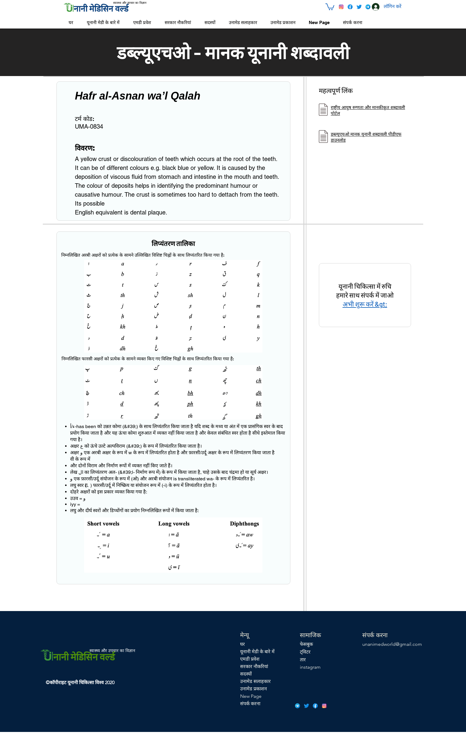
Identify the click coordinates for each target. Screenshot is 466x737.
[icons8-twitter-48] (359, 7)
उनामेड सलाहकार (255, 681)
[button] (329, 6)
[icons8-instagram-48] (341, 7)
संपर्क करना (250, 703)
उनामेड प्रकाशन (253, 689)
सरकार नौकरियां (254, 666)
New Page (251, 696)
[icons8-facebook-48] (350, 7)
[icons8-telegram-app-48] (368, 7)
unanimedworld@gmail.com (392, 644)
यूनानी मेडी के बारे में (257, 651)
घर (242, 644)
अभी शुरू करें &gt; (365, 304)
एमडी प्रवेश (249, 659)
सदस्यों (246, 674)
